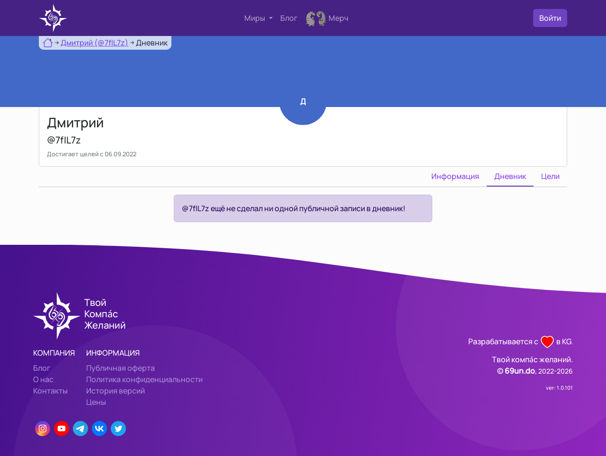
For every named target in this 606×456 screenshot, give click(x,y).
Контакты (50, 390)
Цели (550, 176)
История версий (115, 390)
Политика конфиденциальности (144, 379)
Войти (550, 18)
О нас (43, 379)
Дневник (510, 176)
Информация (455, 176)
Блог (289, 18)
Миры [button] (255, 18)
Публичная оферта (120, 368)
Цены (96, 402)
